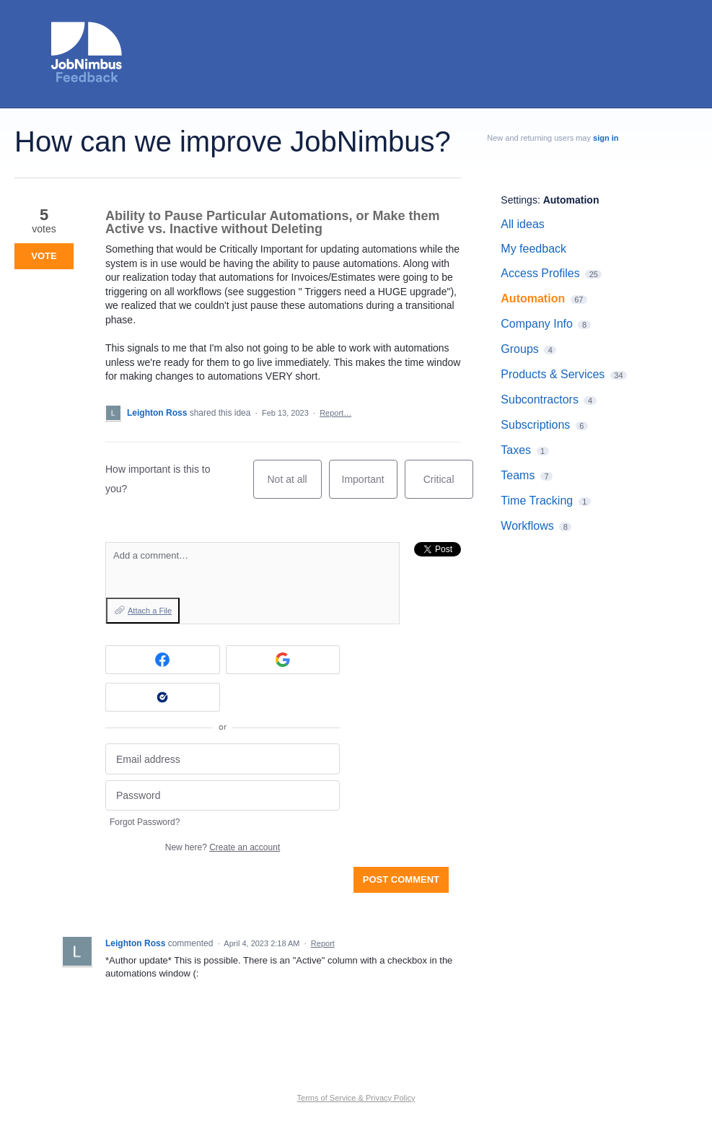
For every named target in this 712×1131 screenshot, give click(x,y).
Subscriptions (535, 425)
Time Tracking (537, 500)
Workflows (527, 526)
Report (323, 943)
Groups (519, 349)
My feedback (533, 249)
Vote (43, 255)
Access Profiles (540, 273)
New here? (222, 847)
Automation (571, 200)
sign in (605, 138)
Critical (448, 486)
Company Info (537, 324)
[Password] (222, 795)
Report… (335, 413)
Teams (518, 475)
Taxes (516, 450)
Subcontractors (540, 399)
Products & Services (553, 374)
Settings (519, 200)
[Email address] (222, 758)
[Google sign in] (283, 659)
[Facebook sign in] (162, 659)
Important (369, 486)
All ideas (522, 224)
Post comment (401, 879)
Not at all (294, 486)
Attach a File (150, 610)
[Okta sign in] (162, 697)
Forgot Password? (145, 822)
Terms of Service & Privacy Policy (356, 1097)
